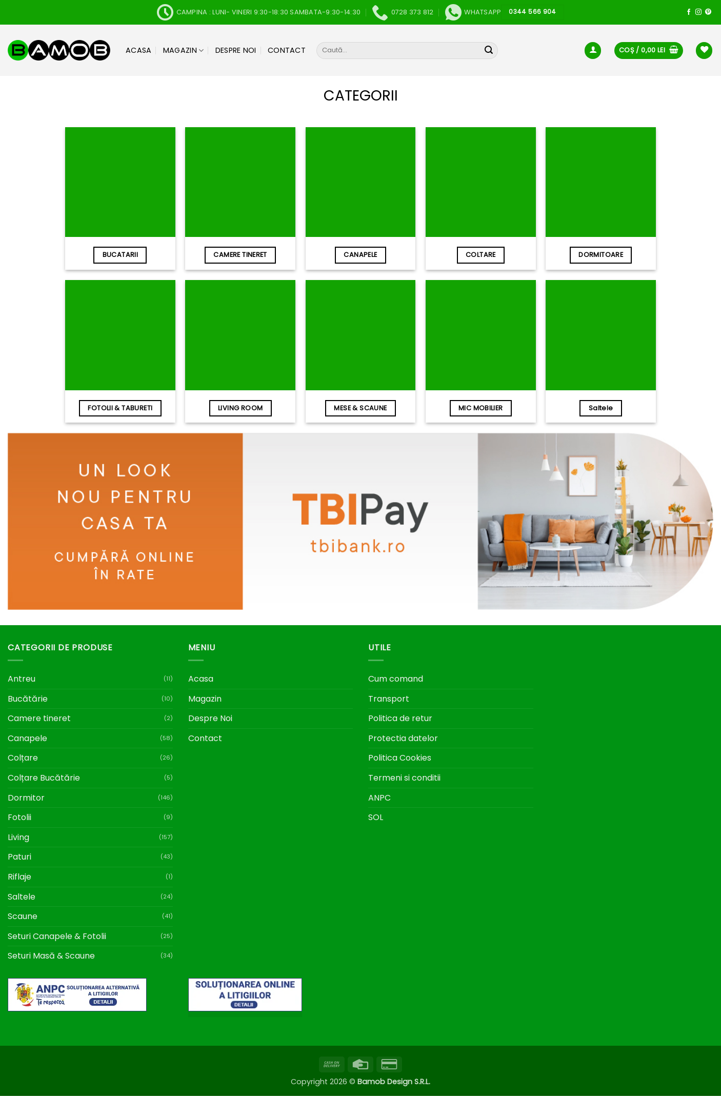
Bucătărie (28, 699)
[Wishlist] (704, 50)
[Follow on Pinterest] (708, 12)
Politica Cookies (399, 758)
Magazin (183, 50)
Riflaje (19, 877)
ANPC (379, 798)
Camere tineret (39, 718)
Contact (287, 50)
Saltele (21, 897)
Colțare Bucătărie (44, 778)
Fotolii (19, 817)
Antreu (21, 679)
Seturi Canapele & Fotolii (57, 936)
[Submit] (488, 50)
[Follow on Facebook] (689, 12)
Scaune (22, 916)
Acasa (138, 50)
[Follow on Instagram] (698, 12)
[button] (593, 50)
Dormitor (26, 798)
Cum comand (395, 679)
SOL (375, 817)
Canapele (27, 738)
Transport (388, 699)
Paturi (19, 857)
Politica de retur (400, 718)
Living (18, 837)
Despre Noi (235, 50)
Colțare (23, 758)
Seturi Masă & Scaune (51, 956)
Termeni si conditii (404, 778)
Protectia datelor (403, 738)
